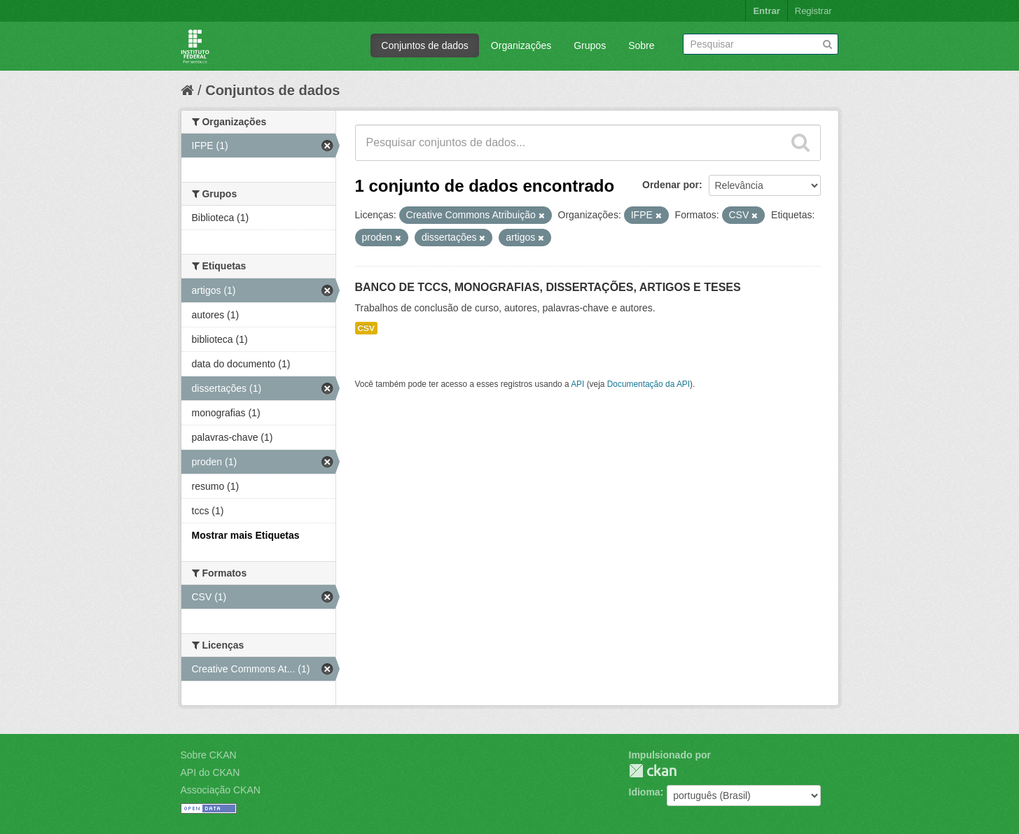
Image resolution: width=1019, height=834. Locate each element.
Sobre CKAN (209, 755)
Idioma (644, 792)
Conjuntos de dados (425, 45)
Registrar (813, 11)
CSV (366, 328)
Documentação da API (648, 384)
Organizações (521, 45)
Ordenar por (670, 184)
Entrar (766, 11)
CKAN (653, 770)
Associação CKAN (221, 790)
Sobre (641, 45)
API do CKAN (210, 772)
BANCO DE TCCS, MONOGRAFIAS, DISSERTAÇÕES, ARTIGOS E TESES (548, 287)
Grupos (590, 45)
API (577, 384)
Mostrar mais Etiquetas (246, 535)
